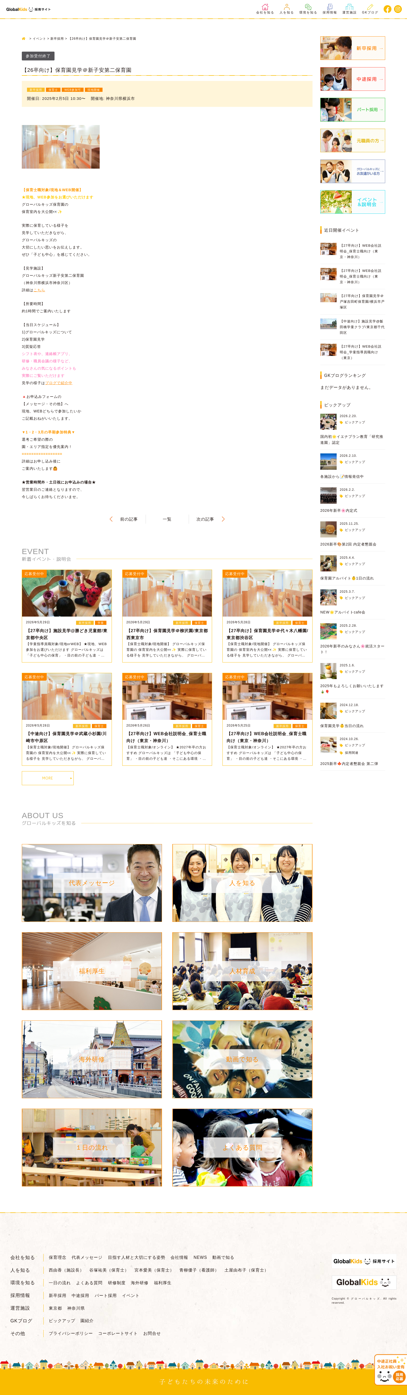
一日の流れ (60, 1283)
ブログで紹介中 (58, 383)
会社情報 (179, 1257)
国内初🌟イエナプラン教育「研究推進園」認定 (351, 439)
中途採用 (80, 1295)
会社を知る (265, 9)
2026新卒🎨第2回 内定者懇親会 (348, 544)
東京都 (55, 1308)
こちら (39, 290)
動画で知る (223, 1257)
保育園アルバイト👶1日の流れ (347, 578)
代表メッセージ (87, 1257)
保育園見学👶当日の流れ (342, 726)
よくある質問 (89, 1283)
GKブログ (370, 9)
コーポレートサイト (118, 1333)
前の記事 (129, 519)
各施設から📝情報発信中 (342, 476)
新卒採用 (57, 1295)
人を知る (287, 9)
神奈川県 (76, 1308)
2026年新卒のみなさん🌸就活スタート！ (352, 649)
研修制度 (117, 1283)
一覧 (167, 519)
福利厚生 (163, 1283)
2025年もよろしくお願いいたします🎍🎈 (352, 689)
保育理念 (57, 1257)
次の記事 (205, 519)
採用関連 (351, 753)
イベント (131, 1295)
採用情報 (330, 9)
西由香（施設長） (66, 1270)
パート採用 (106, 1295)
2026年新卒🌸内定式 (338, 510)
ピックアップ (355, 422)
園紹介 (87, 1320)
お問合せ (152, 1333)
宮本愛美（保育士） (154, 1270)
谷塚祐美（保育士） (109, 1270)
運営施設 (349, 9)
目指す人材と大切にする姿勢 (136, 1257)
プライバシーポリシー (71, 1333)
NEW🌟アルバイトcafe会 (342, 612)
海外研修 (139, 1283)
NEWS (200, 1257)
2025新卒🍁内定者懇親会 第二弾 (349, 764)
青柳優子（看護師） (199, 1270)
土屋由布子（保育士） (247, 1270)
